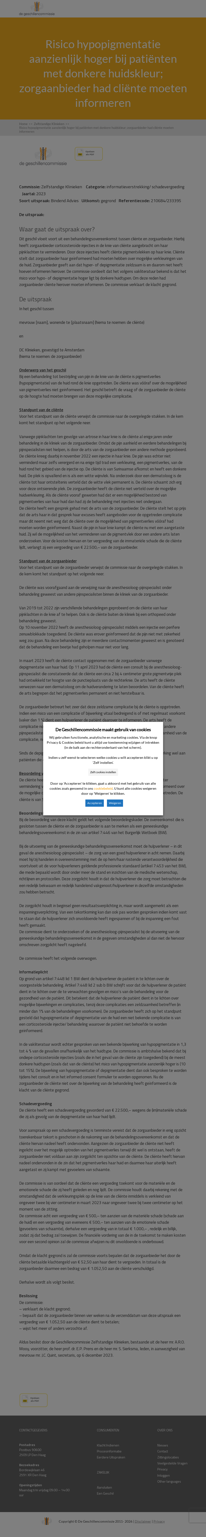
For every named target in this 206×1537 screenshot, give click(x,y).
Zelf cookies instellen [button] (103, 772)
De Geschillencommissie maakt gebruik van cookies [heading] (103, 729)
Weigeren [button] (115, 803)
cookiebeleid (103, 788)
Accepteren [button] (94, 803)
